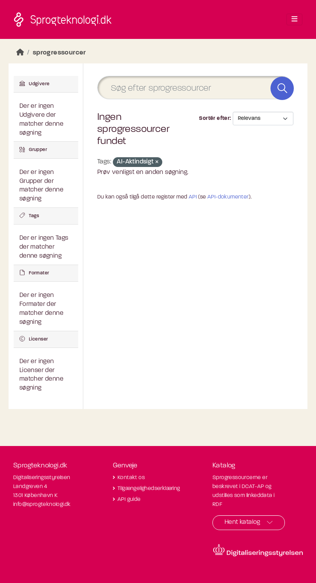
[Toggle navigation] (294, 19)
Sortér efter (214, 118)
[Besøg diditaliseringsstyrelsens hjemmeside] (258, 550)
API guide (129, 499)
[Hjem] (20, 52)
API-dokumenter (228, 197)
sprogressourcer (59, 52)
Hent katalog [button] (242, 522)
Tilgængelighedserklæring (149, 489)
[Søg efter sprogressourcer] (195, 88)
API (193, 197)
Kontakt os (131, 478)
